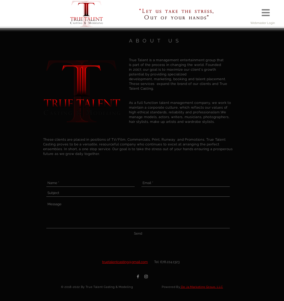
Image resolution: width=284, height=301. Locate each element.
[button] (266, 12)
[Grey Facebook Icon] (138, 276)
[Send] (138, 233)
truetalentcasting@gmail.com (125, 262)
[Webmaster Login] (263, 23)
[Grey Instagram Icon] (146, 276)
